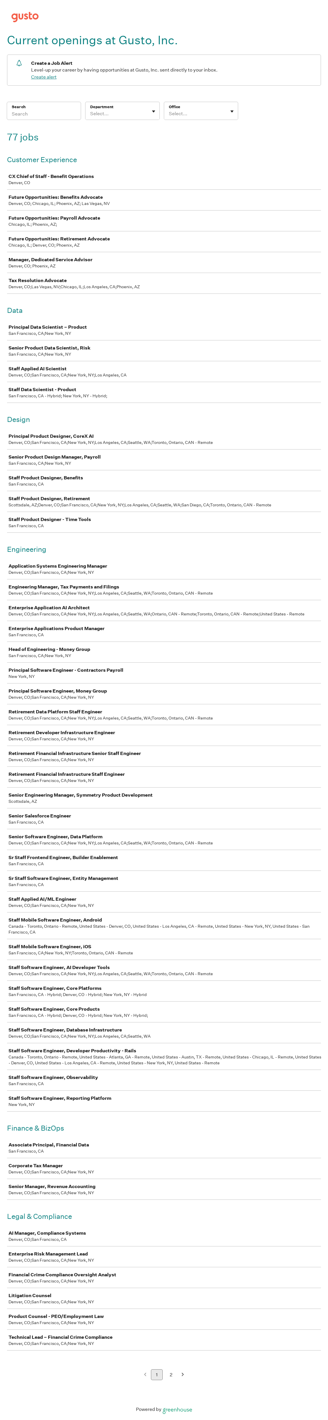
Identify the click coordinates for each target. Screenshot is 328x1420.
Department (101, 106)
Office (174, 106)
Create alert (44, 77)
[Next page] (183, 1375)
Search (19, 106)
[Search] (44, 115)
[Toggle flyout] (153, 111)
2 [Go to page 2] (171, 1374)
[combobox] (90, 114)
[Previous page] (145, 1375)
